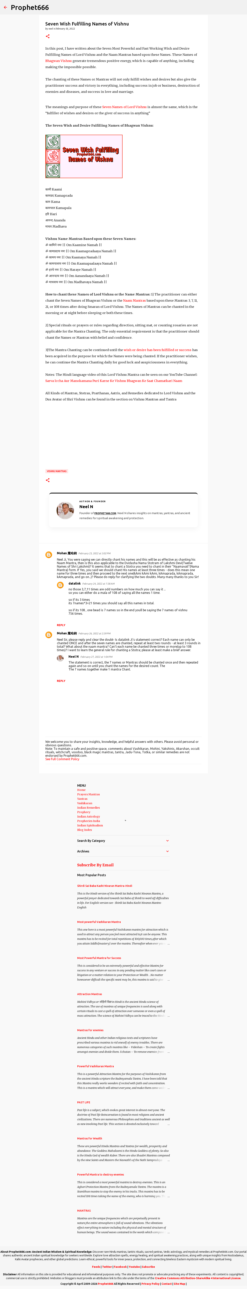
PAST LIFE (83, 1102)
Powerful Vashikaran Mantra (95, 1066)
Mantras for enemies (90, 1030)
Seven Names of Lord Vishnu (124, 107)
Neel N (74, 656)
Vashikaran (84, 803)
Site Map (179, 1283)
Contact (167, 1283)
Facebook (120, 1266)
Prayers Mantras (88, 794)
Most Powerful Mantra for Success (99, 958)
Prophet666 (30, 7)
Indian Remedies (88, 807)
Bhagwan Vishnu (59, 61)
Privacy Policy (150, 1283)
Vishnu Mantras (57, 471)
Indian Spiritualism (90, 825)
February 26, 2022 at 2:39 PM (94, 633)
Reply (61, 625)
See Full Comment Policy (62, 759)
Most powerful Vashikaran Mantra (99, 921)
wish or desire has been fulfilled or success (158, 350)
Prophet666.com (105, 513)
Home (81, 790)
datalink (75, 583)
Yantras (82, 799)
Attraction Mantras (89, 994)
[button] (47, 36)
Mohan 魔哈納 (67, 553)
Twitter (107, 1266)
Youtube (134, 1266)
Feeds (96, 1266)
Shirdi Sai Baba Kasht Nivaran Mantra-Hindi (104, 885)
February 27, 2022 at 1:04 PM (96, 656)
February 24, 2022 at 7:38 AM (98, 583)
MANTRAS (84, 1210)
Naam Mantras (135, 300)
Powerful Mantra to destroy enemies (100, 1174)
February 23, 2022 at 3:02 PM (94, 553)
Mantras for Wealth (89, 1138)
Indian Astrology (88, 816)
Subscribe (148, 1266)
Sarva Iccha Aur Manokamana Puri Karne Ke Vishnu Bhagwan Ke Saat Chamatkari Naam (113, 381)
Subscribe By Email (95, 865)
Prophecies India (88, 821)
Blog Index (84, 830)
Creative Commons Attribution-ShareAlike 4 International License (198, 1278)
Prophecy (83, 812)
